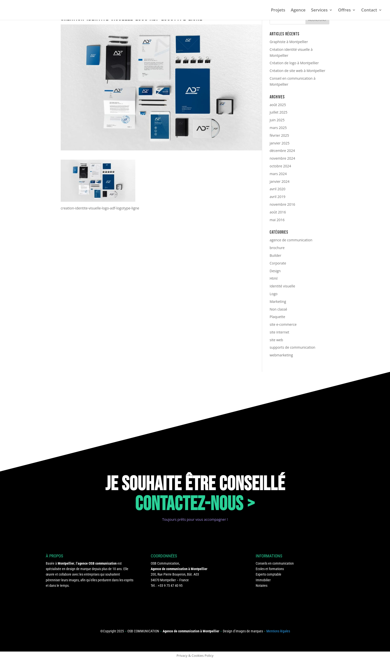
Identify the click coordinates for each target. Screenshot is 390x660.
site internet (279, 332)
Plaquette (277, 316)
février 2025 (279, 135)
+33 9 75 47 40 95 (170, 586)
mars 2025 (278, 127)
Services (319, 10)
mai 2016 (277, 219)
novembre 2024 (282, 158)
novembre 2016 (282, 204)
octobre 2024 (280, 166)
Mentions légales (278, 631)
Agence (298, 10)
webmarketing (281, 355)
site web (276, 339)
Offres (344, 10)
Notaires (261, 586)
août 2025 (278, 104)
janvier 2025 (280, 143)
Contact (369, 10)
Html (274, 278)
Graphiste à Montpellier (289, 41)
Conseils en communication (275, 563)
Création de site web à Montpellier (297, 70)
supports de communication (292, 347)
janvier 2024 (280, 181)
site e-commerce (283, 324)
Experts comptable (268, 574)
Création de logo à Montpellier (294, 63)
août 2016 (278, 212)
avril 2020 (277, 189)
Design (275, 270)
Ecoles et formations (270, 569)
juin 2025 (277, 120)
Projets (278, 10)
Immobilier (263, 580)
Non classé (278, 309)
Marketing (278, 301)
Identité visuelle (282, 286)
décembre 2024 (282, 150)
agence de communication (291, 240)
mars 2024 (278, 173)
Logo (274, 293)
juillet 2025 (278, 112)
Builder (275, 255)
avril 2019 (277, 196)
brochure (277, 247)
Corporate (278, 263)
